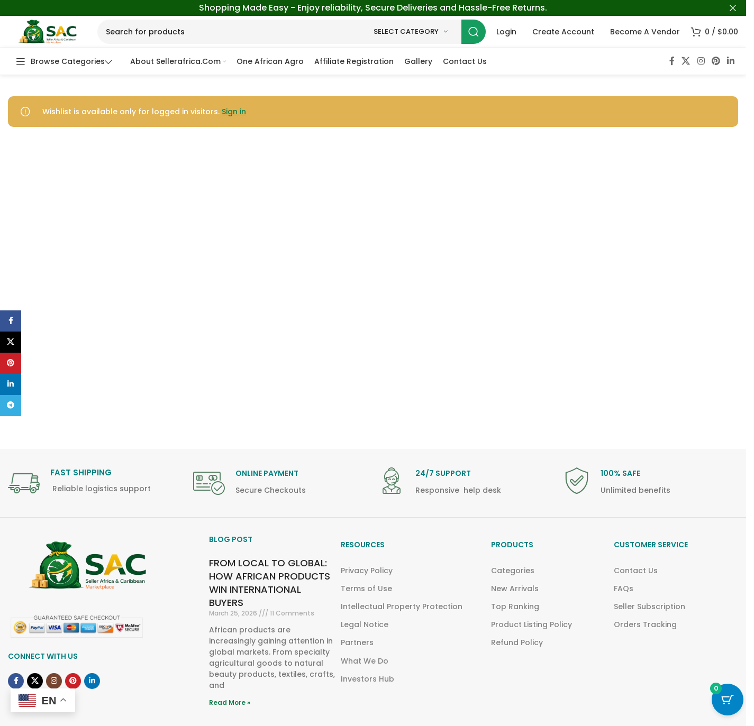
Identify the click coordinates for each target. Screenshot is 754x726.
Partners (357, 642)
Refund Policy (517, 642)
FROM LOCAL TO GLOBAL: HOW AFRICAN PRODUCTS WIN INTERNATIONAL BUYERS (269, 583)
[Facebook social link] (672, 61)
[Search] (291, 32)
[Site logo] (47, 31)
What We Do (364, 661)
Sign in (234, 111)
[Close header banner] (733, 8)
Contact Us (636, 570)
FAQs (623, 588)
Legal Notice (364, 624)
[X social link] (686, 61)
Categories (512, 570)
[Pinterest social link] (715, 61)
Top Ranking (515, 606)
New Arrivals (515, 588)
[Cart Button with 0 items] (727, 699)
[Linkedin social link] (731, 61)
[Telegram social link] (10, 405)
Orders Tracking (645, 624)
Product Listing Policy (531, 624)
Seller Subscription (649, 606)
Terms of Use (366, 588)
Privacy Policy (367, 570)
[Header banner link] (373, 8)
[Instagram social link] (701, 61)
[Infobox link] (95, 483)
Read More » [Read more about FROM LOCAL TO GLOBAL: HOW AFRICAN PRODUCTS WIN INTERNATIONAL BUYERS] (229, 702)
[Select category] (410, 32)
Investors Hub (367, 679)
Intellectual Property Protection (401, 606)
